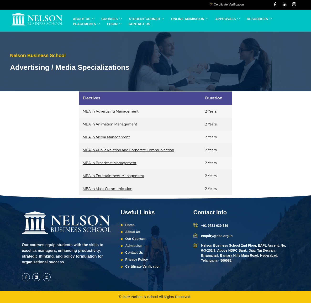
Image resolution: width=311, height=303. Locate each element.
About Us (84, 19)
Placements (86, 24)
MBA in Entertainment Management (113, 176)
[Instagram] (294, 4)
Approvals (227, 19)
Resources (259, 19)
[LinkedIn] (284, 4)
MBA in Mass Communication (107, 189)
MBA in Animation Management (110, 124)
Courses (111, 19)
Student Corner (146, 19)
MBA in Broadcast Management (110, 163)
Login (114, 24)
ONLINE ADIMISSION (190, 19)
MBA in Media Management (106, 137)
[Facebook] (275, 4)
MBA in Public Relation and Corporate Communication (128, 150)
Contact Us (139, 24)
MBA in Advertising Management (111, 111)
